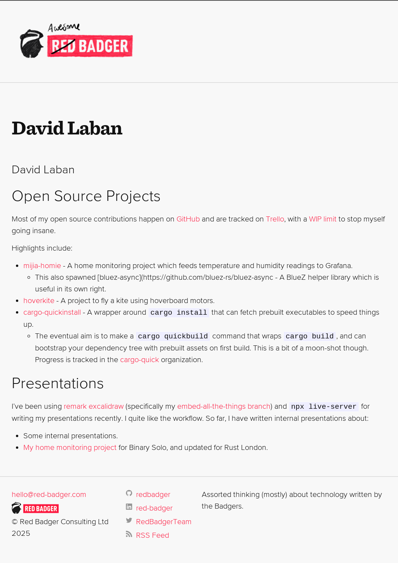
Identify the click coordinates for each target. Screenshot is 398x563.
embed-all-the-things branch (224, 405)
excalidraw (106, 405)
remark (75, 405)
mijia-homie (42, 265)
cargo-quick (139, 358)
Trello (275, 218)
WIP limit (323, 218)
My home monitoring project (70, 446)
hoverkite (38, 300)
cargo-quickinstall (52, 312)
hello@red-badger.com (49, 493)
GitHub (188, 218)
